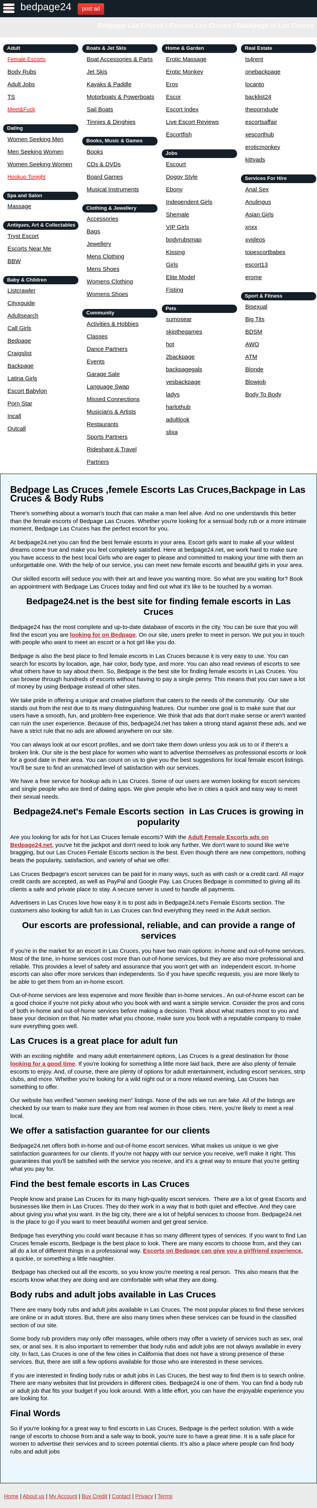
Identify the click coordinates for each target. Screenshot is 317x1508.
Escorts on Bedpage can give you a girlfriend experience (222, 1250)
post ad (91, 8)
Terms (165, 1496)
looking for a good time (42, 1063)
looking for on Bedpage (103, 634)
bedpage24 (45, 7)
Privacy (144, 1496)
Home (11, 1496)
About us (33, 1496)
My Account (63, 1496)
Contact (121, 1496)
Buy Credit (94, 1496)
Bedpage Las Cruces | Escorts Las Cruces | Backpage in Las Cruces (206, 25)
